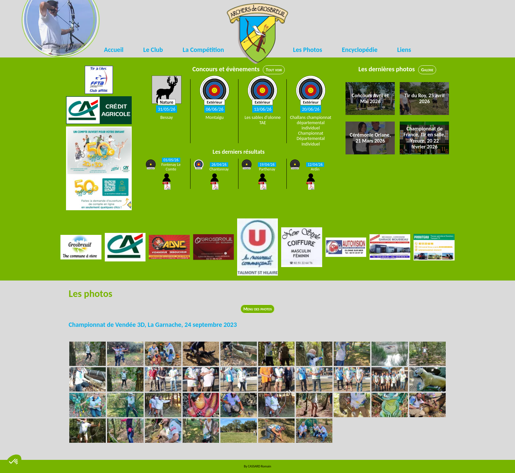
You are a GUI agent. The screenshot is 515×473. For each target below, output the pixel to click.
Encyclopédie (360, 50)
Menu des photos (257, 309)
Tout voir (274, 70)
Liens (404, 50)
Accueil (113, 50)
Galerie (427, 70)
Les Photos (307, 50)
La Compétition (203, 50)
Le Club (153, 50)
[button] (14, 462)
